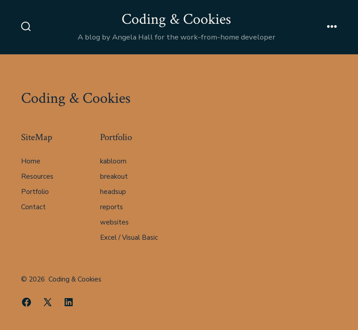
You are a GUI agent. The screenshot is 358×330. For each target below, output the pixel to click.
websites (114, 222)
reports (111, 206)
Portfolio (35, 191)
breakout (114, 176)
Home (30, 161)
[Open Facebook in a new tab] (26, 302)
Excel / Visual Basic (129, 237)
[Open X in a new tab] (47, 302)
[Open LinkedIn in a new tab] (69, 302)
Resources (37, 176)
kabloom (113, 161)
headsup (113, 191)
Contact (33, 206)
